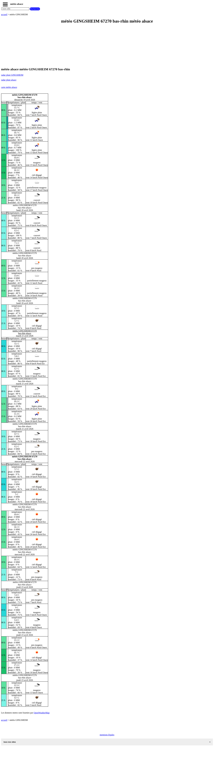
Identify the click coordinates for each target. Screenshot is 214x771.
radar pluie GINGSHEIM (12, 75)
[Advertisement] (83, 46)
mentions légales (107, 735)
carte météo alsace (9, 87)
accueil (4, 14)
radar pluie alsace (8, 80)
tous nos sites (10, 742)
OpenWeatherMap (42, 713)
